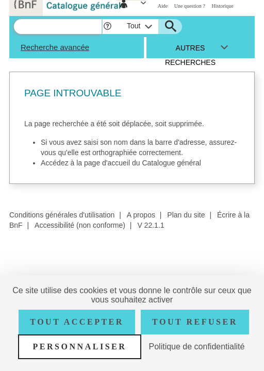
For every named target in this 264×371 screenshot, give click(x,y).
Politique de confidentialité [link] (197, 346)
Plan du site (186, 215)
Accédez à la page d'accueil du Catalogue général (121, 163)
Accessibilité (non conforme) (80, 225)
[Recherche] (58, 26)
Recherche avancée (55, 47)
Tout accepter (77, 321)
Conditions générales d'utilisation (61, 215)
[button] (107, 26)
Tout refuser (195, 321)
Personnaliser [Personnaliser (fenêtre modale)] (80, 346)
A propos (141, 215)
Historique (223, 6)
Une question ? (189, 6)
